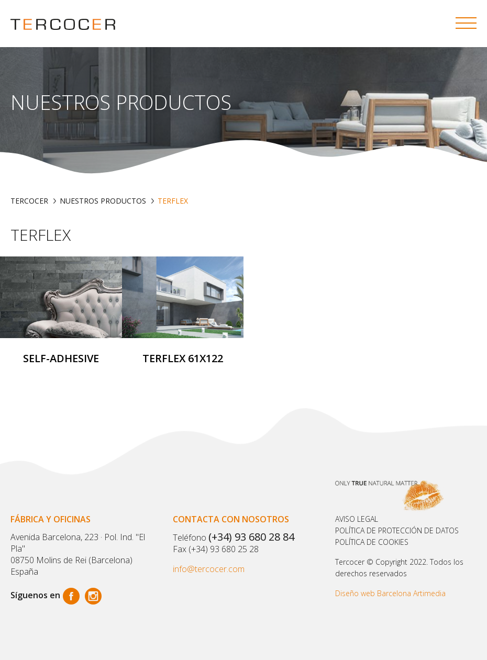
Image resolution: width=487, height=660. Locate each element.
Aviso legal (356, 519)
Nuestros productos (103, 201)
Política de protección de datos (397, 530)
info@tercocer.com (209, 569)
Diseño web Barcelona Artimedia (390, 593)
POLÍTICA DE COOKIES (371, 542)
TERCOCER (29, 201)
